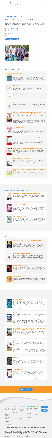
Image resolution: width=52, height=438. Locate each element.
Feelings (9, 33)
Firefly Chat (14, 412)
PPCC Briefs (22, 412)
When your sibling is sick (13, 28)
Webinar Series (15, 410)
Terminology (22, 416)
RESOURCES (22, 406)
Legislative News (36, 411)
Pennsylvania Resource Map (29, 417)
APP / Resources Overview (22, 409)
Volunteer (7, 421)
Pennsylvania (30, 406)
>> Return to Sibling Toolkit (12, 39)
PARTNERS (36, 416)
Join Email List (8, 424)
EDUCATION (15, 406)
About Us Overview (7, 409)
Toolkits (21, 418)
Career (44, 410)
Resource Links (21, 414)
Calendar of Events (7, 419)
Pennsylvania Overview (29, 409)
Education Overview (14, 409)
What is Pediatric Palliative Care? (7, 412)
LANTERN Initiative (29, 414)
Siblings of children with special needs (16, 30)
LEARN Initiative (28, 411)
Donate (6, 422)
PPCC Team (7, 415)
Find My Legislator (36, 414)
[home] (12, 3)
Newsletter (7, 417)
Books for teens (10, 35)
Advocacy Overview (35, 409)
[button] (45, 4)
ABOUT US (7, 406)
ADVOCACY (36, 406)
